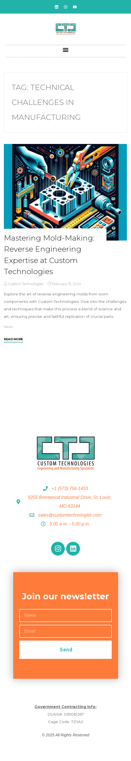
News (8, 327)
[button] (65, 49)
